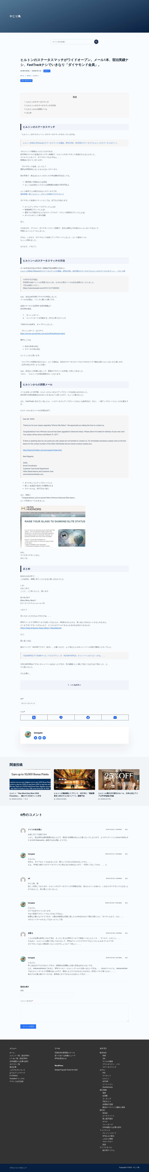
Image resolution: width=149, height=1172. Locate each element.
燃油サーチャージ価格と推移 (113, 1107)
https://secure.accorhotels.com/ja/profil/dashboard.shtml (42, 334)
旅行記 (102, 1110)
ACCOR (105, 1081)
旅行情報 (103, 1090)
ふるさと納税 (107, 1139)
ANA (104, 1056)
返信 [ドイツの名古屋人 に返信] (126, 829)
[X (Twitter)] (34, 717)
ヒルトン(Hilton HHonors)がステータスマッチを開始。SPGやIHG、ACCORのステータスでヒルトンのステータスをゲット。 (71, 143)
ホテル (102, 1070)
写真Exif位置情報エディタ (65, 1053)
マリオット (106, 1076)
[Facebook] (88, 717)
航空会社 (103, 1053)
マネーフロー (107, 1142)
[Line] (61, 717)
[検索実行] (96, 42)
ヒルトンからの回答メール (36, 109)
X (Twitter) (14, 1076)
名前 (22, 990)
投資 (104, 1145)
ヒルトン (46, 71)
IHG (103, 1073)
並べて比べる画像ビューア (65, 1056)
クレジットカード (109, 1133)
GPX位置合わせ (61, 1058)
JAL (103, 1058)
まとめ (29, 113)
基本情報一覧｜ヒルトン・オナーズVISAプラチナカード (42, 194)
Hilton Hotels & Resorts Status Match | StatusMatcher (41, 628)
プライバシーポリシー (18, 1168)
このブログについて (17, 1070)
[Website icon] (35, 737)
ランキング (106, 1099)
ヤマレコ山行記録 (16, 1081)
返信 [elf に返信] (126, 878)
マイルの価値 (107, 1061)
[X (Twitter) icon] (39, 737)
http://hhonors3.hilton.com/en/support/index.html (42, 450)
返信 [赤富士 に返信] (126, 933)
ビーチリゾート (108, 1116)
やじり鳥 (15, 16)
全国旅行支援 (107, 1104)
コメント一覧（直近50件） (20, 1056)
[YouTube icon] (44, 737)
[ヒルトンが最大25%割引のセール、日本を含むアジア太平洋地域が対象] (118, 779)
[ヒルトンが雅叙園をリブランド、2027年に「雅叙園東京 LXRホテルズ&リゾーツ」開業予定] (74, 779)
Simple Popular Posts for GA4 (66, 1070)
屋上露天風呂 (107, 1119)
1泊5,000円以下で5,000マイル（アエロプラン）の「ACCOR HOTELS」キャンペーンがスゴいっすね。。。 (64, 656)
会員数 (105, 1096)
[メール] (115, 717)
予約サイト (106, 1101)
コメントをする (26, 1001)
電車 (104, 1093)
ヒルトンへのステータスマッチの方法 (41, 105)
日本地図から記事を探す (19, 1061)
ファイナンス (105, 1130)
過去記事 (13, 1067)
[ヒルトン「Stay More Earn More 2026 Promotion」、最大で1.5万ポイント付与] (30, 779)
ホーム (12, 1053)
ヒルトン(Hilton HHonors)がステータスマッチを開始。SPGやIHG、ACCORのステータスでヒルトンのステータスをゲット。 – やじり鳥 (72, 271)
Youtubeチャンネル (17, 1079)
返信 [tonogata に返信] (126, 854)
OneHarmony (107, 1087)
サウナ (105, 1122)
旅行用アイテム (108, 1150)
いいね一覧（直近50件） (19, 1058)
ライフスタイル (106, 1147)
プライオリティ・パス (111, 1064)
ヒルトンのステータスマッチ (37, 102)
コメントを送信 (28, 1026)
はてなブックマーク (17, 1073)
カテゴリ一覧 (15, 1064)
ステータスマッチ (26, 80)
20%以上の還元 (108, 1136)
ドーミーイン (107, 1084)
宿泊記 (105, 1113)
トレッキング (107, 1124)
